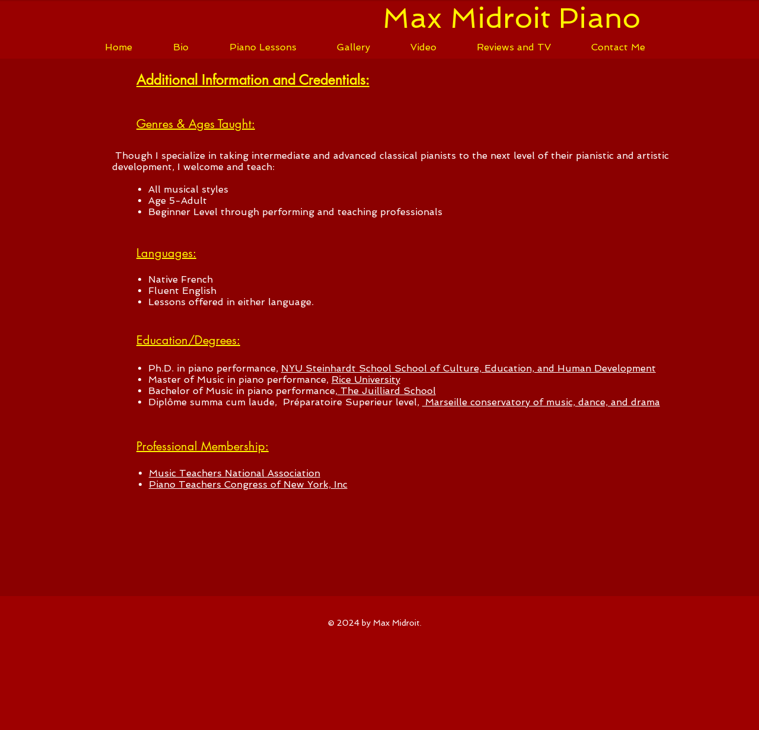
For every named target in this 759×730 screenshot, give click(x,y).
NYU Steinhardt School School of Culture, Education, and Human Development (468, 368)
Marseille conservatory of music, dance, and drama (541, 402)
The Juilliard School (386, 390)
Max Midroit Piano (511, 17)
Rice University (365, 379)
